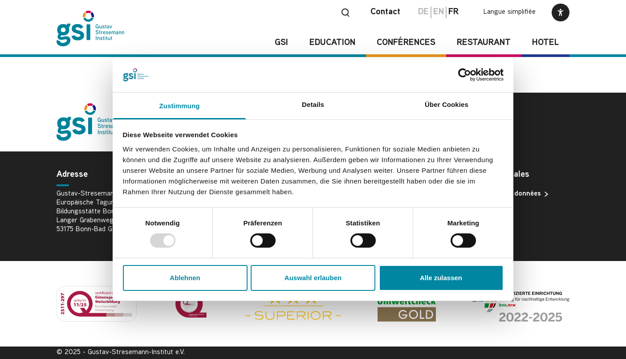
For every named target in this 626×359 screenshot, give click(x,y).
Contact (385, 12)
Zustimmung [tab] (179, 106)
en (438, 12)
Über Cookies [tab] (446, 104)
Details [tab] (313, 104)
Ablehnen (185, 277)
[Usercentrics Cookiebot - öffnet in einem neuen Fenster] (465, 75)
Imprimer (482, 208)
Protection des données (506, 194)
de (423, 12)
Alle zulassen (441, 277)
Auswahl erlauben (313, 277)
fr (453, 12)
